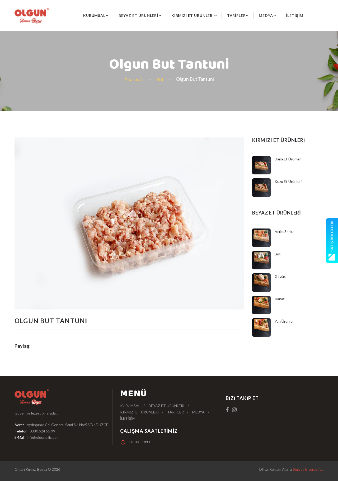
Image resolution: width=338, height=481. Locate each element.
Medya (266, 15)
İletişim (295, 15)
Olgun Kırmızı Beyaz (31, 469)
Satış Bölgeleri (331, 240)
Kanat (280, 299)
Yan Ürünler (284, 321)
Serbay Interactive (308, 469)
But (160, 79)
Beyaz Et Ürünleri (138, 15)
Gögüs (280, 276)
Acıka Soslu (284, 231)
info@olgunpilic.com (43, 437)
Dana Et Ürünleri (288, 159)
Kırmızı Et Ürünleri (192, 15)
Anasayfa (134, 79)
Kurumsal (94, 15)
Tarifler (236, 15)
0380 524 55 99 (42, 431)
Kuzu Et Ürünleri (288, 181)
